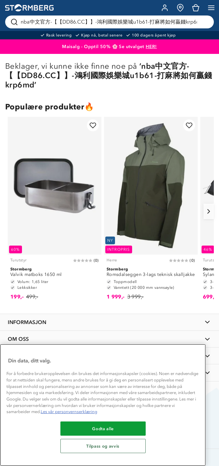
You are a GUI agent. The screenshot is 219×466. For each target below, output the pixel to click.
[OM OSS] (109, 339)
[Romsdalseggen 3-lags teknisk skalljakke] (151, 211)
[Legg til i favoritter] (93, 125)
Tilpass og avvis (103, 446)
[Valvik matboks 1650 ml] (54, 211)
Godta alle (103, 428)
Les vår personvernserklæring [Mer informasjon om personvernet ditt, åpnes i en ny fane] (69, 411)
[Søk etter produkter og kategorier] (111, 22)
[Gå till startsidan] (29, 8)
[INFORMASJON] (109, 322)
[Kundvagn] (195, 7)
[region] (103, 405)
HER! (151, 46)
